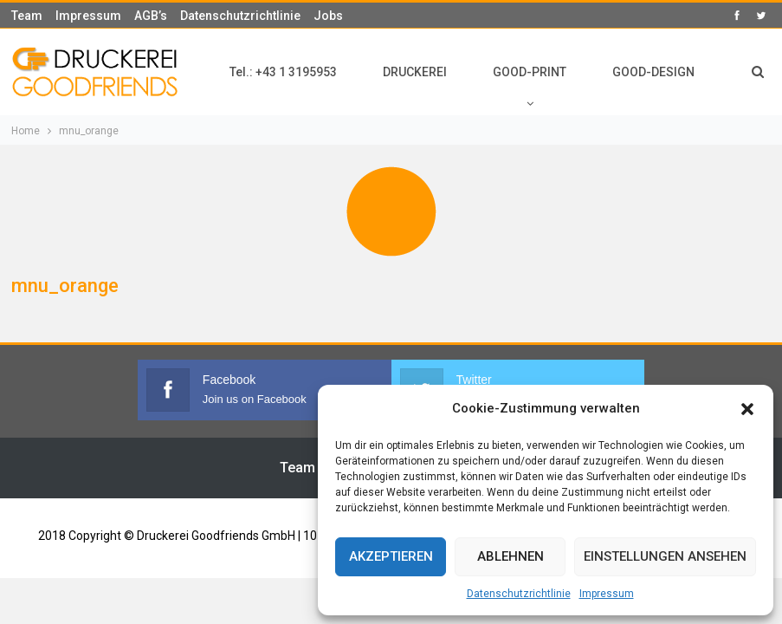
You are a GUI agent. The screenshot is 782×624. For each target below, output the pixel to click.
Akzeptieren (391, 556)
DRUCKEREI (415, 72)
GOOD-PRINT (529, 72)
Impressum (606, 594)
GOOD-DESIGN (653, 72)
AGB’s (150, 16)
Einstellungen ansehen (665, 556)
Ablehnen (510, 556)
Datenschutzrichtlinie (519, 594)
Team (26, 16)
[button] (747, 409)
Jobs (328, 16)
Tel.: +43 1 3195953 (283, 72)
